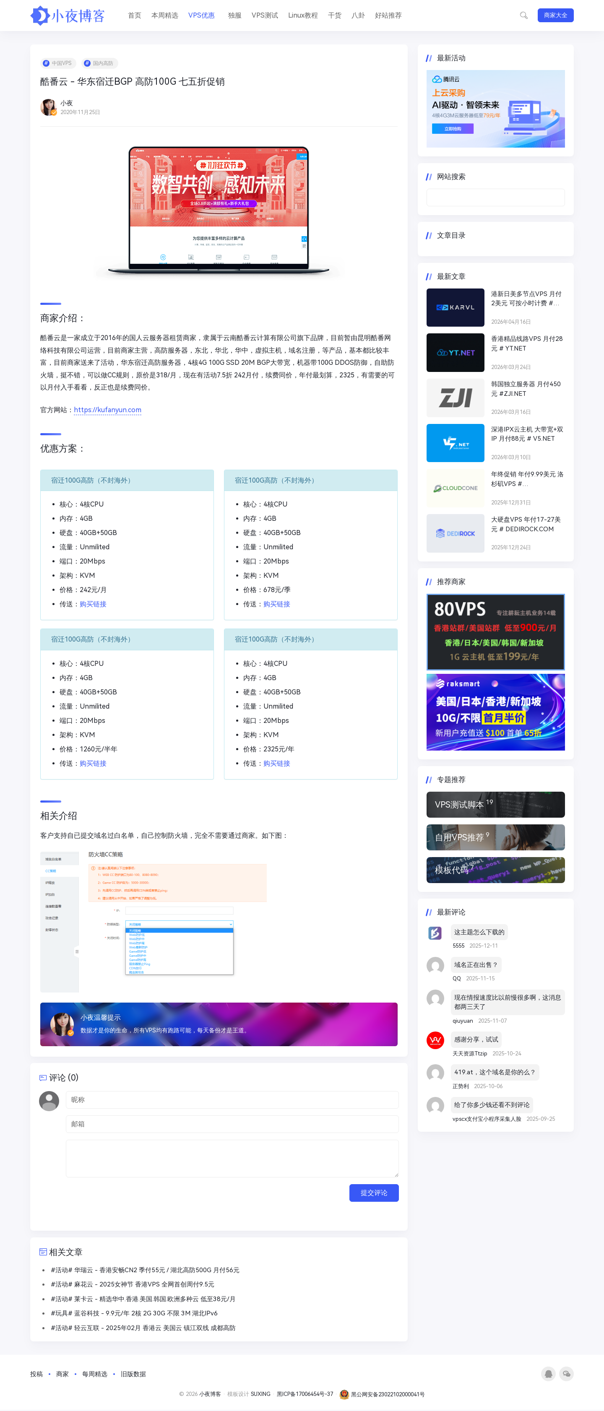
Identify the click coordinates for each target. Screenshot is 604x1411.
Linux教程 (303, 15)
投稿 (36, 1375)
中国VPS (62, 64)
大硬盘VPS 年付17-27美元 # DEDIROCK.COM (526, 524)
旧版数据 (133, 1375)
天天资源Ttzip (471, 1053)
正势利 (462, 1086)
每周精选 (94, 1375)
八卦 (358, 15)
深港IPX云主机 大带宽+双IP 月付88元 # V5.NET (527, 434)
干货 (334, 15)
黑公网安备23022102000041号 (382, 1395)
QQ (458, 978)
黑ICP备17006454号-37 (305, 1395)
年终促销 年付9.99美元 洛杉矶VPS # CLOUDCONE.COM (527, 479)
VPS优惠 (201, 15)
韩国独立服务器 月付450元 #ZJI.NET (526, 389)
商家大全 (556, 15)
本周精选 (164, 15)
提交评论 (374, 1194)
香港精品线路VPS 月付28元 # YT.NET (527, 343)
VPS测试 (265, 15)
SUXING (261, 1395)
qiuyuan (464, 1021)
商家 (62, 1375)
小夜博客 (210, 1395)
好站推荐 (388, 15)
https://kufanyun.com (108, 410)
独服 (235, 15)
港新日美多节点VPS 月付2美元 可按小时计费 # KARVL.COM (526, 299)
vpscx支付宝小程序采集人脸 (488, 1119)
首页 (134, 15)
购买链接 (93, 604)
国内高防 (104, 64)
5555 (459, 946)
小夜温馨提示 (101, 1018)
